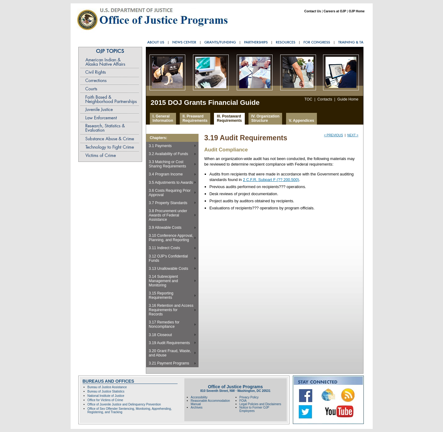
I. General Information (163, 118)
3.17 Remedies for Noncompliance (164, 324)
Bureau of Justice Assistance (107, 387)
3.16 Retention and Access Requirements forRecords (171, 309)
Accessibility (199, 397)
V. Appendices (301, 120)
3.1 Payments (160, 146)
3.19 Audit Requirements (169, 343)
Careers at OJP (334, 11)
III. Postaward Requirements (229, 118)
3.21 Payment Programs (169, 363)
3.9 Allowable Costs (165, 227)
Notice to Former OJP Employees (254, 409)
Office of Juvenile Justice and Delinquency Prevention (124, 404)
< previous (333, 135)
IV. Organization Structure (265, 118)
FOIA (243, 400)
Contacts (325, 99)
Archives (197, 407)
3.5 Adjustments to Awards (171, 182)
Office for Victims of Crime (105, 400)
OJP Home (357, 11)
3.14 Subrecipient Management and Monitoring (163, 280)
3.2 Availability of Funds (168, 154)
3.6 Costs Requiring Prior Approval (170, 192)
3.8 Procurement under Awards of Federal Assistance (168, 215)
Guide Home (347, 99)
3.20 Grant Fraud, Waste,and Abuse (170, 353)
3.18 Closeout (160, 335)
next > (353, 135)
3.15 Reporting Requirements (161, 295)
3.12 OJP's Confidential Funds (168, 258)
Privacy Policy (249, 397)
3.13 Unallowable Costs (168, 268)
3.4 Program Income (166, 174)
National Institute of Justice (106, 395)
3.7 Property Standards (168, 203)
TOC (308, 99)
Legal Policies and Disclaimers (260, 404)
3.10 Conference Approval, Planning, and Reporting (171, 237)
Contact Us (312, 11)
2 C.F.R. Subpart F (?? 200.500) (271, 179)
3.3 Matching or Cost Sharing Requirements (167, 164)
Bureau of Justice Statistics (106, 391)
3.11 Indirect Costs (164, 248)
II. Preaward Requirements (195, 118)
